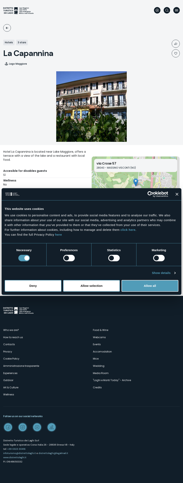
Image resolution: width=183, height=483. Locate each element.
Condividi (176, 44)
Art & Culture (10, 387)
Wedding (98, 366)
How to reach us (13, 337)
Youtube (37, 427)
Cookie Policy (11, 358)
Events (97, 344)
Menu (176, 10)
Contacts (9, 344)
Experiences (10, 373)
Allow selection (91, 285)
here (58, 234)
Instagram (22, 427)
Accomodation (7, 28)
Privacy (7, 351)
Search (167, 10)
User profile (157, 10)
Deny (33, 285)
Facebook (8, 427)
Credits (97, 387)
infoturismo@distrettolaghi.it (19, 453)
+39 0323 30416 (16, 449)
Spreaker (51, 427)
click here (128, 229)
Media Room (101, 373)
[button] (135, 182)
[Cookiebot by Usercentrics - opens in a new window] (150, 194)
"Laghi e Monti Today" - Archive (112, 380)
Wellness (8, 394)
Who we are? (11, 330)
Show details (161, 273)
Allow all (150, 285)
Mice (96, 358)
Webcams (99, 337)
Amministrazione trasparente (21, 366)
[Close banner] (177, 194)
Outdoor (8, 380)
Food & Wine (100, 330)
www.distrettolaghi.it (14, 457)
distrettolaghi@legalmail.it (53, 453)
